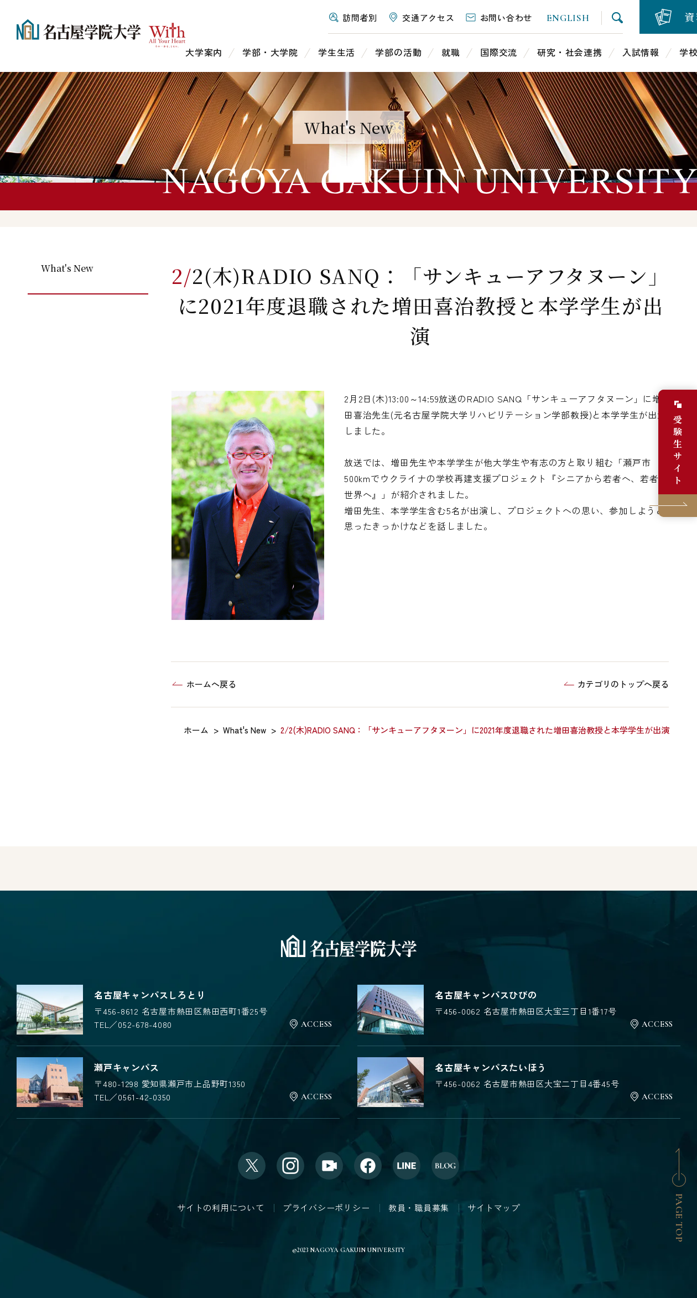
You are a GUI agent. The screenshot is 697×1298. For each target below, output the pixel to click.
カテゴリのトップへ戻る (623, 684)
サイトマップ (493, 1207)
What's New (67, 268)
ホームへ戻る (211, 684)
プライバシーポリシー (326, 1207)
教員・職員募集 (418, 1207)
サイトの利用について (220, 1207)
